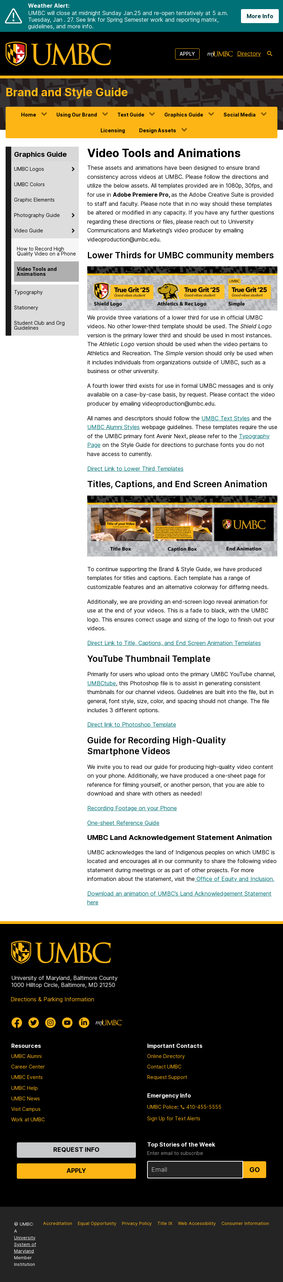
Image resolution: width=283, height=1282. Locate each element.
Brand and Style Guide (67, 92)
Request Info (76, 1149)
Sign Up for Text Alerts (173, 1118)
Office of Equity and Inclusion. (234, 878)
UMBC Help (24, 1088)
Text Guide (130, 115)
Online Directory (166, 1056)
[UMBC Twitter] (33, 1022)
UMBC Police (162, 1107)
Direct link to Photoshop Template (131, 724)
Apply (187, 54)
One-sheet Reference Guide (123, 822)
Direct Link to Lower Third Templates (135, 468)
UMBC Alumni (26, 1056)
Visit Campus (26, 1109)
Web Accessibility (197, 1223)
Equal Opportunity (97, 1223)
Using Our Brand (76, 115)
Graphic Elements (34, 200)
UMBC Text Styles (225, 418)
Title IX (164, 1223)
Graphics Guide (183, 115)
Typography (28, 292)
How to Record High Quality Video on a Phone (46, 251)
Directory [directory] (249, 53)
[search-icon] (269, 54)
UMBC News (25, 1098)
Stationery (26, 307)
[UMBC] (58, 53)
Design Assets (157, 130)
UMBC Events (27, 1077)
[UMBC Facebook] (17, 1022)
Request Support (167, 1077)
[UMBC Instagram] (50, 1022)
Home (28, 115)
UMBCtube (101, 683)
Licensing (113, 130)
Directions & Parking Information (52, 999)
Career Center (28, 1067)
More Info (260, 16)
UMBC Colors (29, 184)
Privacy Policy (137, 1223)
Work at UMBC (28, 1119)
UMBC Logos (29, 169)
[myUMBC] (220, 54)
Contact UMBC (164, 1067)
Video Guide (28, 230)
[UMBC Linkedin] (84, 1022)
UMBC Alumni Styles (113, 426)
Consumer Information (245, 1223)
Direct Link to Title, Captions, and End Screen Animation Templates (174, 642)
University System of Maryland (25, 1244)
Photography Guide (37, 215)
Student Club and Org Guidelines (39, 325)
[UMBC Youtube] (67, 1022)
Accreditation (57, 1223)
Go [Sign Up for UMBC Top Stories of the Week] (254, 1169)
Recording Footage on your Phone (132, 808)
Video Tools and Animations (37, 271)
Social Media (239, 115)
